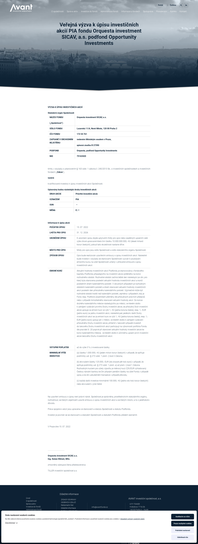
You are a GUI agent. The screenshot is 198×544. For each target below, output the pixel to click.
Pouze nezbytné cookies (183, 523)
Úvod (28, 498)
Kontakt (183, 11)
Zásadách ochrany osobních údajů (132, 519)
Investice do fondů (89, 11)
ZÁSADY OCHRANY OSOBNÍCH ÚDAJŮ (68, 500)
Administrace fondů (109, 11)
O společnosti (57, 11)
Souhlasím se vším (183, 517)
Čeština (171, 5)
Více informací (10, 523)
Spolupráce (148, 11)
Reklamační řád (67, 505)
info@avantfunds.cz (100, 507)
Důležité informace (68, 508)
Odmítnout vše (182, 537)
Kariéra (173, 11)
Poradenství (161, 11)
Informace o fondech (130, 11)
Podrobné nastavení (182, 530)
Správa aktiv (72, 11)
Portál (159, 5)
